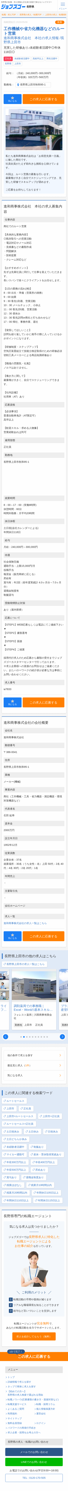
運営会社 (41, 1413)
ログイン (41, 1423)
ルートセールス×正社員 (18, 1124)
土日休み (32, 1131)
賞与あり (10, 1177)
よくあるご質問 (16, 1409)
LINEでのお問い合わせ (34, 1462)
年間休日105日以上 (46, 1192)
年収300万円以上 (14, 1162)
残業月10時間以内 (40, 1185)
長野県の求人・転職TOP (31, 15)
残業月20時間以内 (15, 1192)
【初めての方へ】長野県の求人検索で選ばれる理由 (25, 1393)
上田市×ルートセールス (18, 1116)
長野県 (8, 64)
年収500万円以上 (14, 1170)
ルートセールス (13, 1101)
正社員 (8, 59)
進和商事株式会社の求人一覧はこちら (25, 923)
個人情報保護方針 (45, 1409)
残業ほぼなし (12, 1185)
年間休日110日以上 (16, 1200)
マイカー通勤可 (13, 1154)
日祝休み (51, 1131)
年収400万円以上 (43, 1162)
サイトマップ (15, 1418)
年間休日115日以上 (47, 1200)
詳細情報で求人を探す (19, 1382)
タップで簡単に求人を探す (22, 1386)
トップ (11, 1377)
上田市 (17, 64)
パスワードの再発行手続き (22, 1428)
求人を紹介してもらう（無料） (34, 1336)
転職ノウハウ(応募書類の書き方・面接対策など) (33, 1399)
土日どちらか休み (15, 1139)
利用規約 (12, 1413)
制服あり (37, 1147)
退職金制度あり (33, 1177)
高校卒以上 (38, 59)
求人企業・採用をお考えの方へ (24, 1432)
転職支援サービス (17, 1404)
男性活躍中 (51, 59)
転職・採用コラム (45, 1404)
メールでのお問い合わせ (34, 1452)
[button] (5, 1036)
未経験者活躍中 (22, 59)
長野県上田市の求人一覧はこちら (24, 964)
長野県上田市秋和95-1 (33, 84)
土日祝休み (11, 1131)
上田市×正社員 (49, 1116)
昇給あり (39, 1170)
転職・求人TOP (9, 15)
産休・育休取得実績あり (45, 1154)
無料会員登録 (15, 1423)
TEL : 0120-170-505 (34, 1477)
